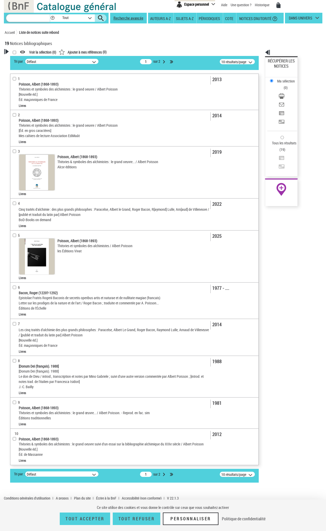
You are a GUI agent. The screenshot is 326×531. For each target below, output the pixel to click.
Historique (262, 4)
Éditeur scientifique (25, 128)
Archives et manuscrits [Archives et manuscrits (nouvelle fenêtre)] (276, 159)
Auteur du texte (23, 113)
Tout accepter (84, 519)
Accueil (10, 32)
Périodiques (209, 18)
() (149, 51)
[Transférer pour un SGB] (288, 97)
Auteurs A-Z (160, 18)
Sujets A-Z (185, 18)
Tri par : (86, 61)
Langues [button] (16, 225)
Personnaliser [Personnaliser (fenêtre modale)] (190, 519)
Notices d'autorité (254, 18)
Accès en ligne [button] (21, 154)
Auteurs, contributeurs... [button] (29, 217)
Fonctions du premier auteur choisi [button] (33, 102)
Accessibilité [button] (20, 145)
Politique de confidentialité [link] (243, 519)
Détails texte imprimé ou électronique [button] (29, 181)
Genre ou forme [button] (22, 251)
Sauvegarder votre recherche (37, 80)
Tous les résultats (281, 111)
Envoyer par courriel (283, 84)
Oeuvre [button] (15, 208)
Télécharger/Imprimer (284, 78)
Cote (229, 18)
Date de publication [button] (25, 234)
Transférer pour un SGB (285, 96)
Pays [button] (14, 269)
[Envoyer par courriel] (288, 84)
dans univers (300, 19)
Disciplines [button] (19, 260)
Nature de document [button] (26, 162)
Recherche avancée (128, 18)
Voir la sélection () (109, 52)
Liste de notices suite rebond (39, 32)
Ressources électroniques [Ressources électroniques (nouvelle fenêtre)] (278, 164)
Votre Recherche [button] (26, 60)
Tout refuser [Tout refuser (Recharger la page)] (136, 519)
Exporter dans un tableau (286, 90)
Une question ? (241, 4)
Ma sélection (277, 69)
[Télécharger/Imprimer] (288, 78)
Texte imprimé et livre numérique (35, 170)
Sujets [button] (15, 243)
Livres (17, 191)
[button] (52, 18)
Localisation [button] (20, 199)
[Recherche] (28, 18)
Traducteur (20, 120)
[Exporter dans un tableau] (288, 90)
